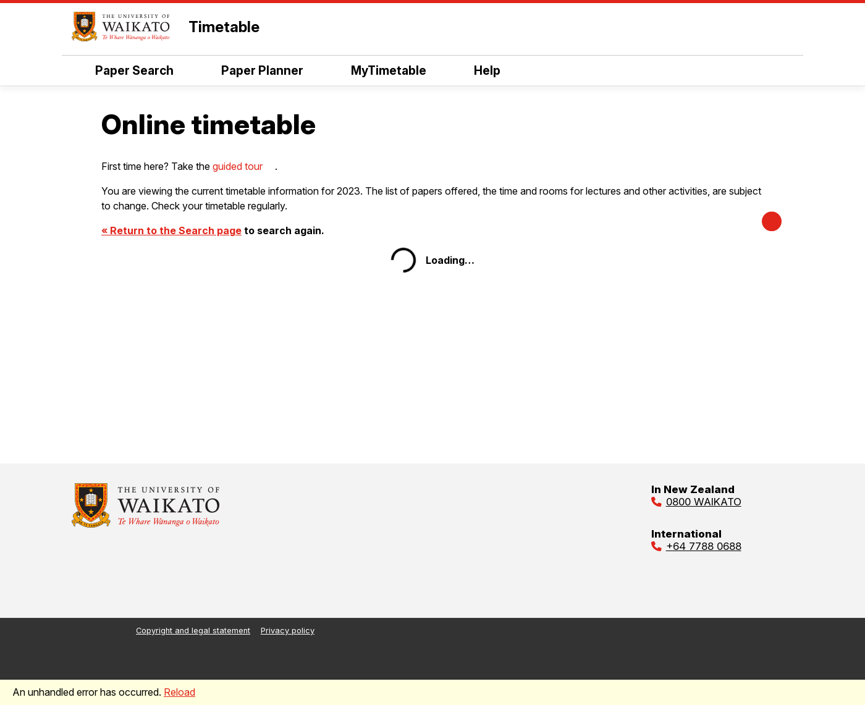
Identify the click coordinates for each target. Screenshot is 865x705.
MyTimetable (377, 70)
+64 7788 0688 (703, 546)
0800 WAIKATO (703, 502)
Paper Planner (250, 70)
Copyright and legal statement (193, 630)
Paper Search (122, 70)
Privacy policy (287, 630)
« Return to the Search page (171, 230)
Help (475, 70)
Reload (179, 692)
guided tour (238, 166)
